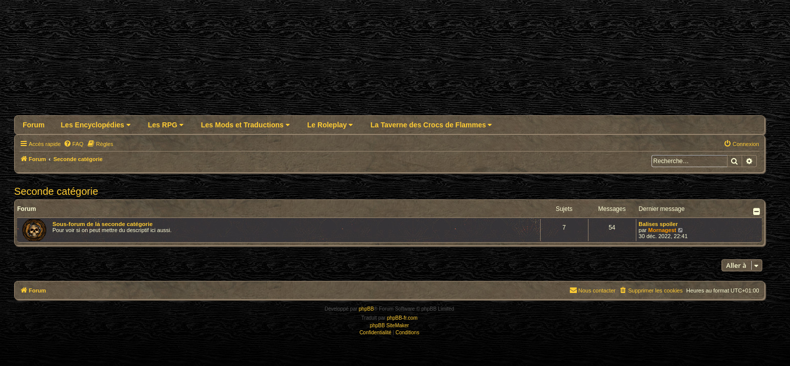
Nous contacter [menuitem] (592, 290)
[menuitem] (73, 144)
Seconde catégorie (56, 191)
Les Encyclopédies (95, 125)
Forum (34, 125)
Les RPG (165, 125)
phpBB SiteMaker (389, 325)
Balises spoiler (658, 224)
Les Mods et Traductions (245, 125)
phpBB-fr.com (402, 318)
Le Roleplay (330, 125)
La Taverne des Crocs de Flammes (431, 125)
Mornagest (662, 230)
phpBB (366, 309)
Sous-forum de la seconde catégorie (102, 224)
